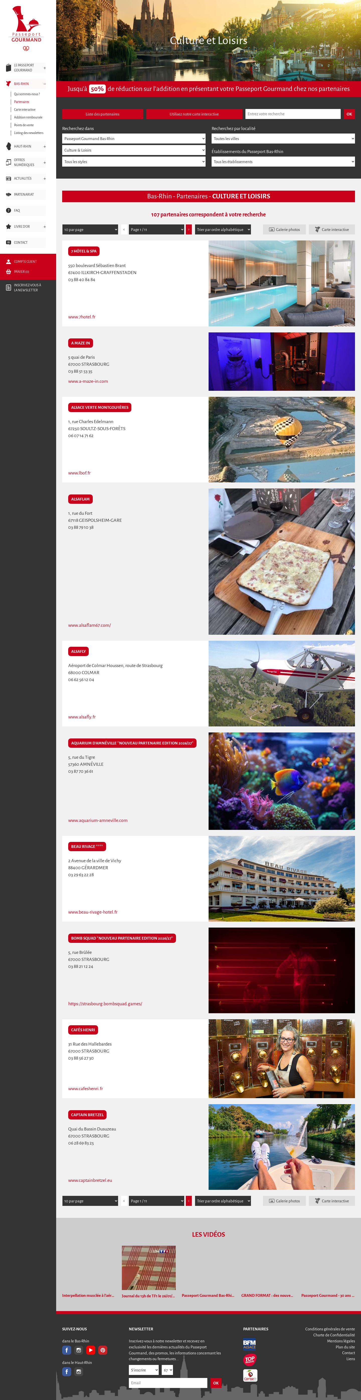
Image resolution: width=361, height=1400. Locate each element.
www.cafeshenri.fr (85, 1088)
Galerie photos (288, 229)
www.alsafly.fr (82, 716)
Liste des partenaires (102, 114)
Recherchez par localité (233, 128)
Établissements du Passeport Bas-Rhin (247, 151)
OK (216, 1383)
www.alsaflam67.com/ (89, 625)
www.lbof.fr (79, 472)
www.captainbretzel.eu (90, 1180)
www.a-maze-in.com (88, 381)
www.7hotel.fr (81, 316)
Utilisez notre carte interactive (194, 114)
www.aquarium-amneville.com (98, 820)
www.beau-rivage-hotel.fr (92, 912)
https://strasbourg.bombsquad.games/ (105, 1003)
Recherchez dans (78, 128)
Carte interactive (335, 229)
